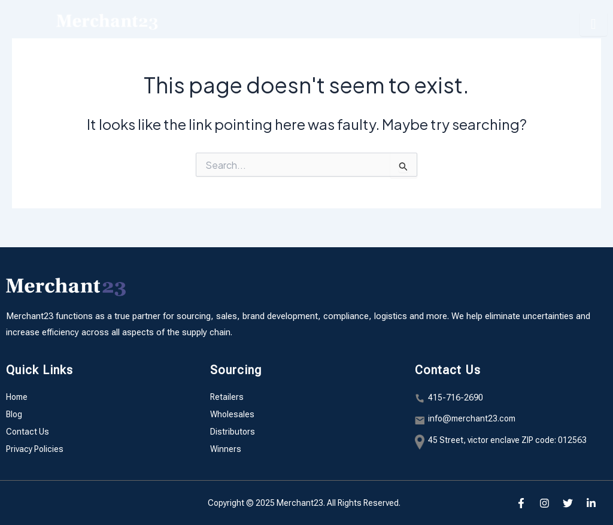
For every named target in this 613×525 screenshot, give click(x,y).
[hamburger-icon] (593, 24)
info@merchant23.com (471, 418)
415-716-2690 (455, 397)
